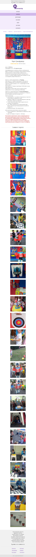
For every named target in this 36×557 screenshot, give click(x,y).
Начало (5, 31)
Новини (21, 550)
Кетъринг (14, 552)
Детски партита (17, 31)
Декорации (14, 550)
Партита (10, 31)
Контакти (22, 552)
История (22, 548)
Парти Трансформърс (28, 31)
